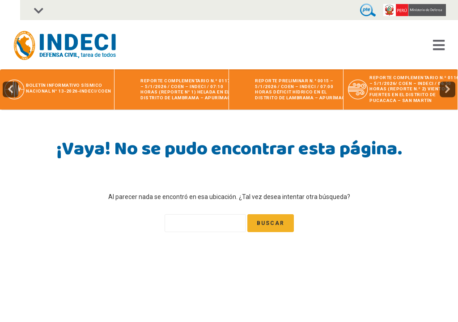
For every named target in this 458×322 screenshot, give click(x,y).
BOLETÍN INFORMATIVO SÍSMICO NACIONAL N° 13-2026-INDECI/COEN (68, 88)
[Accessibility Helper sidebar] (10, 10)
